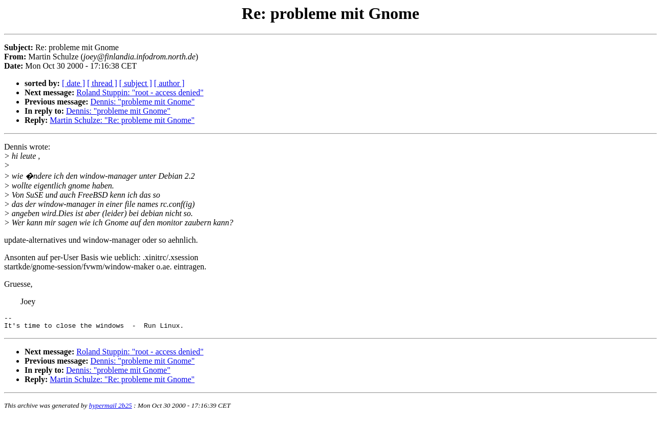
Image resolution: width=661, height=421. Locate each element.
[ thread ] (102, 83)
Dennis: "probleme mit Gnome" (143, 101)
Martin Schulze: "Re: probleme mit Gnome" (122, 120)
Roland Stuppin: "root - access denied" (139, 92)
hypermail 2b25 (110, 408)
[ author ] (169, 83)
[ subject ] (135, 83)
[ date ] (73, 83)
